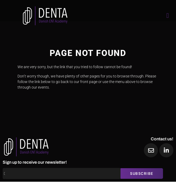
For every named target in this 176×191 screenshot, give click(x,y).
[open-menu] (168, 15)
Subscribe (141, 173)
